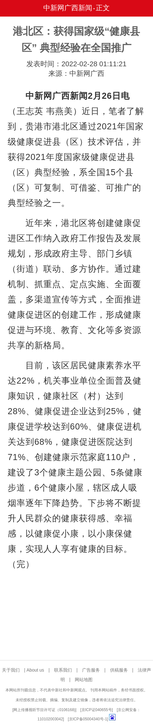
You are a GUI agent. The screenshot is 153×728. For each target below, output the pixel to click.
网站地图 (84, 679)
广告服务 (91, 670)
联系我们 (63, 670)
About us (35, 670)
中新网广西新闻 (67, 8)
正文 (103, 8)
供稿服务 (119, 670)
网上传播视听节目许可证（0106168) (44, 710)
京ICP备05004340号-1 (88, 719)
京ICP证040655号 (96, 710)
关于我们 (11, 670)
